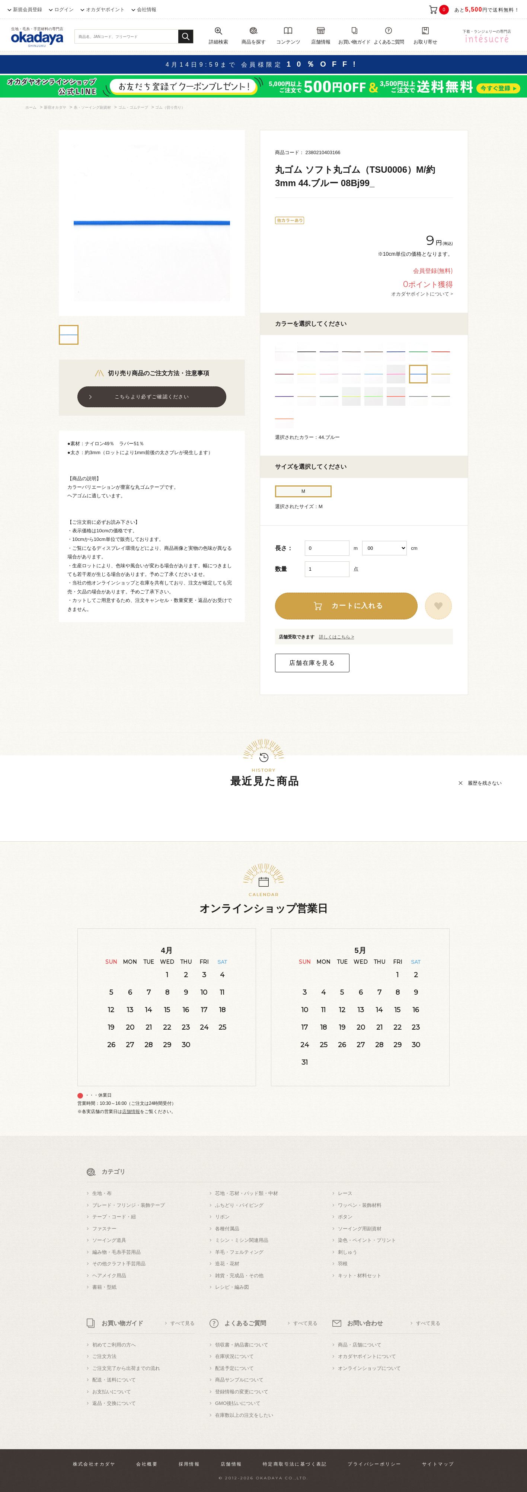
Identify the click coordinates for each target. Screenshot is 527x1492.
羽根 (343, 1263)
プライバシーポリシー (374, 1464)
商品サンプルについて (239, 1380)
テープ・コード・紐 (114, 1217)
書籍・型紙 (104, 1287)
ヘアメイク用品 (109, 1275)
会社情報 (146, 9)
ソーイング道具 (109, 1240)
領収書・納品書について (241, 1345)
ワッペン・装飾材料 (359, 1205)
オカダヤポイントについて (367, 1356)
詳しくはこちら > (336, 637)
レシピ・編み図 (232, 1287)
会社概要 (147, 1464)
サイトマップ (438, 1464)
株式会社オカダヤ (94, 1464)
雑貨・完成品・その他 (239, 1275)
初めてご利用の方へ (114, 1345)
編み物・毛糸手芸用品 (116, 1252)
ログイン (64, 9)
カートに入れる (357, 605)
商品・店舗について (359, 1345)
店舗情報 (131, 1111)
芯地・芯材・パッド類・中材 (246, 1193)
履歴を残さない (485, 783)
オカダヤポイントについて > (422, 294)
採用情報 (189, 1464)
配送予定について (234, 1368)
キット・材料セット (359, 1275)
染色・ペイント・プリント (367, 1240)
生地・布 (102, 1193)
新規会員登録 (27, 9)
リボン (222, 1217)
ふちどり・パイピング (239, 1205)
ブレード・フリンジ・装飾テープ (128, 1205)
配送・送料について (114, 1380)
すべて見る (182, 1323)
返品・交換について (114, 1403)
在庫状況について (234, 1356)
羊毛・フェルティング (239, 1252)
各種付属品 (227, 1228)
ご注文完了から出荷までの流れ (126, 1368)
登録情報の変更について (241, 1391)
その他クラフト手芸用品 (119, 1263)
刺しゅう (347, 1252)
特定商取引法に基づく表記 (295, 1464)
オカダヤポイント (105, 9)
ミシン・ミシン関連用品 (241, 1240)
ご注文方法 (104, 1356)
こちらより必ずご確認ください (152, 396)
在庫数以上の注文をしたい (244, 1415)
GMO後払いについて (238, 1403)
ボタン (345, 1217)
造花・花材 (227, 1263)
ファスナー (104, 1228)
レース (345, 1193)
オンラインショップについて (369, 1368)
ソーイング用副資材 (359, 1228)
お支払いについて (111, 1391)
